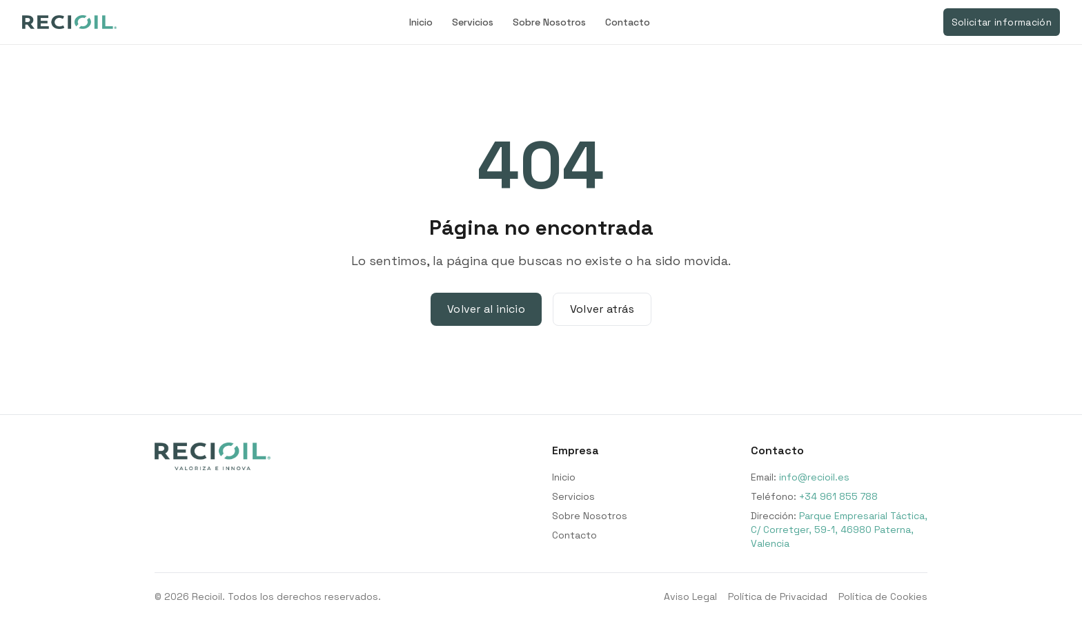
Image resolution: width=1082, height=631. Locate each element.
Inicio (421, 22)
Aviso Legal (690, 596)
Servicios (472, 22)
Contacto (627, 22)
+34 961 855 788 (838, 496)
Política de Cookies (882, 596)
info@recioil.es (814, 477)
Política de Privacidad (777, 596)
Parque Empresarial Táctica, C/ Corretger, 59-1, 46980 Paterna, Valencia (839, 529)
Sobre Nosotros (549, 22)
